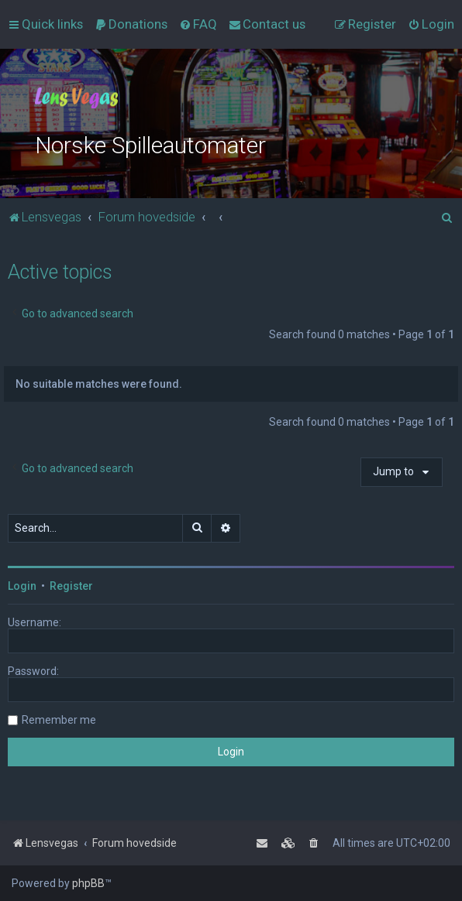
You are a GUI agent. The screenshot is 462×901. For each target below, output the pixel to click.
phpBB (88, 883)
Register (71, 586)
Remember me (59, 720)
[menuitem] (131, 24)
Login (22, 586)
